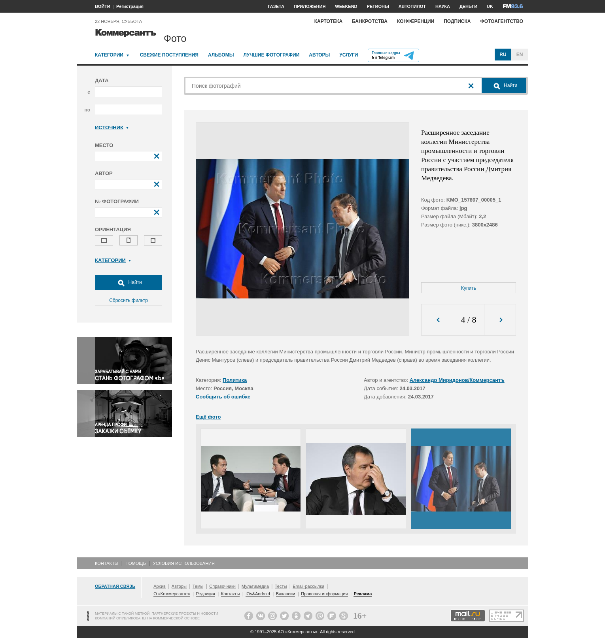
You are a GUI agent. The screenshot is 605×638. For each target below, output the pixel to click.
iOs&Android (258, 593)
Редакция (205, 593)
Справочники (222, 586)
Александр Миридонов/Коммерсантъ (457, 380)
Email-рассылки (308, 586)
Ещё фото (208, 417)
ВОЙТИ (102, 6)
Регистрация (130, 6)
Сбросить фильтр (128, 300)
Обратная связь (115, 586)
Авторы (319, 55)
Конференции (415, 21)
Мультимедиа (255, 586)
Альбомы (221, 55)
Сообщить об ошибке (223, 397)
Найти (128, 283)
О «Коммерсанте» (171, 593)
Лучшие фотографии (271, 55)
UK (490, 6)
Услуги (348, 55)
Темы (198, 586)
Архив (159, 586)
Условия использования (184, 563)
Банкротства (370, 21)
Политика (235, 380)
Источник (112, 127)
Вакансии (285, 593)
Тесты (281, 586)
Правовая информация (324, 593)
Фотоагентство (501, 21)
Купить (468, 288)
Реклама (363, 593)
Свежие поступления (169, 55)
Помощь (135, 563)
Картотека (328, 21)
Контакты (106, 563)
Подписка (457, 21)
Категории (109, 55)
